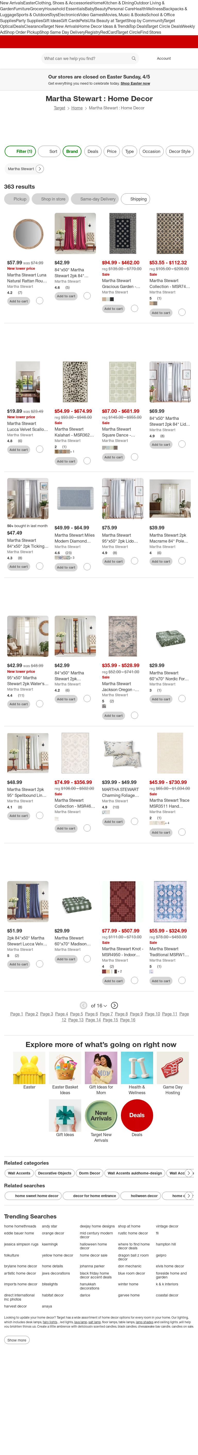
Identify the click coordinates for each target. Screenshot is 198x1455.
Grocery (37, 8)
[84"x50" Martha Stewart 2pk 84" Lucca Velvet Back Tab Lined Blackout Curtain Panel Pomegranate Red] (75, 273)
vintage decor (167, 1226)
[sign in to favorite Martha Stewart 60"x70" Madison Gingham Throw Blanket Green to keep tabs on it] (87, 958)
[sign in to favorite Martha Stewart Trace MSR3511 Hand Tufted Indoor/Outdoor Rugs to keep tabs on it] (182, 832)
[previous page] (83, 1005)
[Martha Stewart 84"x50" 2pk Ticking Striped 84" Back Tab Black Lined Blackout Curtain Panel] (27, 543)
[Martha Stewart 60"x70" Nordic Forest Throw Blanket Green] (170, 676)
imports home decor (20, 1284)
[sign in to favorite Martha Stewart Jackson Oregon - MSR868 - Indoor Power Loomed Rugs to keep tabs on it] (134, 715)
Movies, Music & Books (124, 14)
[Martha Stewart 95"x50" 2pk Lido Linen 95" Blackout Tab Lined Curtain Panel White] (122, 538)
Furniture (22, 8)
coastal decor (167, 1295)
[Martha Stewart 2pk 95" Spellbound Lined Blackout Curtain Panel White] (27, 792)
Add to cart (19, 301)
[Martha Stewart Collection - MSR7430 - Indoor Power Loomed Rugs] (170, 284)
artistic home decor (20, 1273)
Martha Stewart (20, 286)
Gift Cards (70, 20)
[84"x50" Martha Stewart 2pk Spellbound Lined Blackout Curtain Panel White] (75, 676)
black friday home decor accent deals (96, 1275)
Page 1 (16, 1013)
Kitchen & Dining (118, 2)
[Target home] (11, 58)
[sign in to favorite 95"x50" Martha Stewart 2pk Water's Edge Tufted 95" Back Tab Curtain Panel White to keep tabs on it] (39, 703)
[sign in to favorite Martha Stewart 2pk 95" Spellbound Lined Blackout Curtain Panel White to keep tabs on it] (39, 815)
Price (112, 151)
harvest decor (15, 1306)
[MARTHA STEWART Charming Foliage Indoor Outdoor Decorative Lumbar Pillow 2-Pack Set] (122, 792)
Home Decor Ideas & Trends (103, 26)
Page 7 (106, 1013)
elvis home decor (170, 1266)
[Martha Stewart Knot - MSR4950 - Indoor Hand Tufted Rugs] (122, 952)
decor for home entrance (91, 1195)
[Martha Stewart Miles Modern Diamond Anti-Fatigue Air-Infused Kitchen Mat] (75, 538)
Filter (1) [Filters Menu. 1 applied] (20, 151)
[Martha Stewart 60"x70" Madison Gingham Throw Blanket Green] (75, 941)
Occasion (151, 151)
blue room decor (131, 1273)
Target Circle (128, 32)
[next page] (114, 1005)
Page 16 (127, 1019)
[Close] (191, 74)
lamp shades (144, 1322)
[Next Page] (40, 169)
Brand (72, 151)
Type (129, 151)
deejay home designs (97, 1226)
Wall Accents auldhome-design (135, 1173)
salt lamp (94, 1322)
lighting (182, 1317)
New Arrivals (11, 2)
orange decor (53, 1233)
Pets (83, 20)
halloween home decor (93, 1246)
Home (97, 2)
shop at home (129, 1226)
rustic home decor (133, 1233)
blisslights (50, 1284)
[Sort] (49, 151)
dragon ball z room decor (133, 1257)
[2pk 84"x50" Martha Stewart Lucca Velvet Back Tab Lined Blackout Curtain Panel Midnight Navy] (27, 941)
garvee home (129, 1295)
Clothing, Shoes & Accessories (63, 2)
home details (52, 1266)
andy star (49, 1226)
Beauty (101, 8)
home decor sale (94, 1255)
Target (59, 107)
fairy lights (50, 1322)
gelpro (161, 1255)
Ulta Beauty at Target (107, 20)
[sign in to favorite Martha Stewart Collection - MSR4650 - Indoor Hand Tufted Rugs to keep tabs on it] (87, 828)
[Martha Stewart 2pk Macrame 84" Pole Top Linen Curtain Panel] (170, 538)
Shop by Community (145, 20)
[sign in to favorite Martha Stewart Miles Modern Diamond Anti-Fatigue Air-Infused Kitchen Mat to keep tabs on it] (87, 566)
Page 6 (91, 1013)
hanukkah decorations (89, 1286)
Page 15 (110, 1019)
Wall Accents (19, 1173)
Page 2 (31, 1013)
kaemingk (50, 1244)
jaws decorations (56, 1273)
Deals (18, 26)
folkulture (11, 1255)
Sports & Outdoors (33, 14)
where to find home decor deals (134, 1246)
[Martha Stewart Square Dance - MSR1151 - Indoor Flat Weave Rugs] (122, 432)
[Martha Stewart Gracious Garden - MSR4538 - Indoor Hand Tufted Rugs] (122, 284)
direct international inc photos (19, 1297)
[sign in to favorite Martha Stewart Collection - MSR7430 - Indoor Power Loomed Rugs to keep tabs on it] (182, 312)
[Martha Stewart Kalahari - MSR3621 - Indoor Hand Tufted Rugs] (75, 432)
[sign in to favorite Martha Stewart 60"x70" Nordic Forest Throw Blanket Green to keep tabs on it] (182, 698)
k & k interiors (167, 1284)
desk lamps (33, 1322)
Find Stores (150, 32)
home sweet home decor (33, 1195)
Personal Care (121, 8)
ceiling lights (169, 1322)
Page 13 (76, 1019)
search (134, 59)
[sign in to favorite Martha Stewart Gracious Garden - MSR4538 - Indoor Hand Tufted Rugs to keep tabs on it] (134, 308)
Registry (92, 32)
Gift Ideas (52, 20)
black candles (127, 1326)
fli (157, 1233)
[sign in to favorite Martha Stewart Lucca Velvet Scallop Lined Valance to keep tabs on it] (39, 449)
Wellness (154, 8)
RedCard (108, 32)
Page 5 (76, 1013)
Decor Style (180, 151)
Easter (29, 2)
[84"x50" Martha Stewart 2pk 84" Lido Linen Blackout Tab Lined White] (170, 421)
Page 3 (46, 1013)
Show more (16, 1340)
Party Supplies (29, 20)
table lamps (126, 1322)
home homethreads (20, 1226)
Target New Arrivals (60, 26)
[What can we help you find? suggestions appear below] (90, 58)
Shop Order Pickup (22, 32)
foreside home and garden (171, 1275)
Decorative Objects (54, 1173)
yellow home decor (57, 1255)
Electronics (68, 14)
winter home (128, 1284)
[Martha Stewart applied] (24, 169)
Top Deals (138, 26)
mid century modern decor (96, 1235)
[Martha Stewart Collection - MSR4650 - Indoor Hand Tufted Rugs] (75, 803)
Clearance (33, 26)
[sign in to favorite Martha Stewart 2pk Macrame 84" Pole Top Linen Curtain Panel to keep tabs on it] (182, 560)
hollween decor (141, 1195)
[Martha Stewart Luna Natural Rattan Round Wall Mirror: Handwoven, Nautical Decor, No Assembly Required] (27, 278)
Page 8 (121, 1013)
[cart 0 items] (187, 58)
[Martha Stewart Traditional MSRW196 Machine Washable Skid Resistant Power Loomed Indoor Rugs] (170, 952)
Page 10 (152, 1013)
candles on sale (182, 1326)
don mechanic (130, 1266)
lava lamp (80, 1322)
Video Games (90, 14)
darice (85, 1295)
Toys (54, 14)
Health (140, 8)
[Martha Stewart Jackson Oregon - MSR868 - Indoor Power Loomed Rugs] (122, 687)
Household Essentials (65, 8)
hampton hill (166, 1244)
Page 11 (169, 1013)
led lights (66, 1322)
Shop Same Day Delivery (62, 32)
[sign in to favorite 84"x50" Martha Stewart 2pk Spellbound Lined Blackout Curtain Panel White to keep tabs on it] (87, 698)
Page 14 (93, 1019)
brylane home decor (20, 1266)
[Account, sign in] (161, 58)
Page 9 (136, 1013)
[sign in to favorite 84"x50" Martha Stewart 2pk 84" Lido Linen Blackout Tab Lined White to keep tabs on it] (182, 444)
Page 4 (61, 1013)
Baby (89, 8)
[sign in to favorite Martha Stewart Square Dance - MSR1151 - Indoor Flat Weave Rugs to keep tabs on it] (134, 456)
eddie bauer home (19, 1233)
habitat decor (53, 1295)
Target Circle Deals (164, 26)
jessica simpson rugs (21, 1244)
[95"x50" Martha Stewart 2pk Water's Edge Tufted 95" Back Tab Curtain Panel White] (27, 681)
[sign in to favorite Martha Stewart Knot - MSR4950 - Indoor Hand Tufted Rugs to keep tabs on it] (134, 980)
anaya (47, 1306)
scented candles (105, 1326)
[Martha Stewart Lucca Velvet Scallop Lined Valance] (27, 426)
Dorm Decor (89, 1173)
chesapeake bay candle (154, 1326)
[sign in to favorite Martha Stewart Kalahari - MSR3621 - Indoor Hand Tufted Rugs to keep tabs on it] (87, 460)
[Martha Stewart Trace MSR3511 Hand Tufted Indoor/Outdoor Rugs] (170, 803)
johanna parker (92, 1266)
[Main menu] (29, 58)
